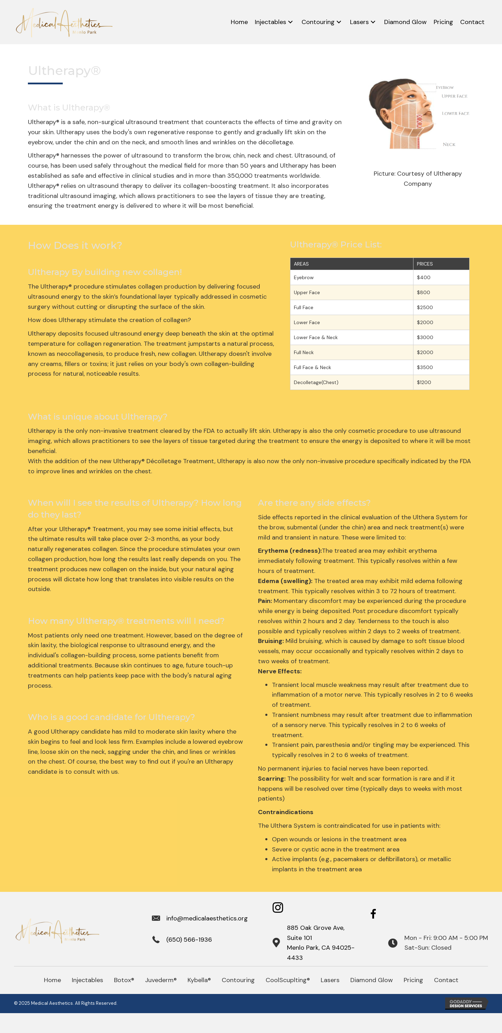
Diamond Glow (371, 980)
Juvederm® (161, 980)
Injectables (87, 980)
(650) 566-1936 (189, 939)
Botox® (124, 980)
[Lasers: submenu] (373, 22)
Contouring (238, 980)
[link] (239, 22)
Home (52, 980)
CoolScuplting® (288, 980)
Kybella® (199, 980)
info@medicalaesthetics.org (207, 918)
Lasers (330, 980)
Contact (446, 980)
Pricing (413, 980)
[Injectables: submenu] (290, 22)
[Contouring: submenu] (339, 22)
